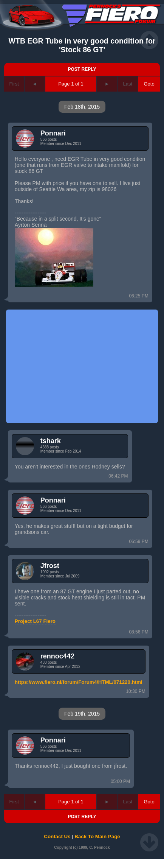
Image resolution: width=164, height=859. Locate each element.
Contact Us (57, 836)
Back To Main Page (97, 836)
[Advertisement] (82, 366)
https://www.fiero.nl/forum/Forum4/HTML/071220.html (78, 682)
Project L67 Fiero (35, 621)
